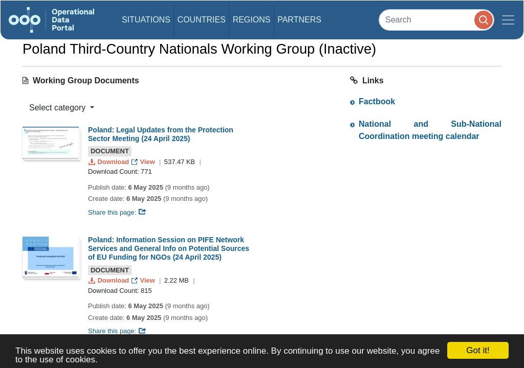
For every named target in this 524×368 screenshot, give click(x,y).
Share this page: (117, 212)
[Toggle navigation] (508, 20)
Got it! (477, 350)
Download (110, 162)
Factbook (377, 101)
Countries (202, 19)
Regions (252, 19)
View (144, 162)
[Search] (436, 19)
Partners (299, 19)
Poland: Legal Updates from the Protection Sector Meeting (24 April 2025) (160, 134)
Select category (58, 107)
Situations (146, 19)
